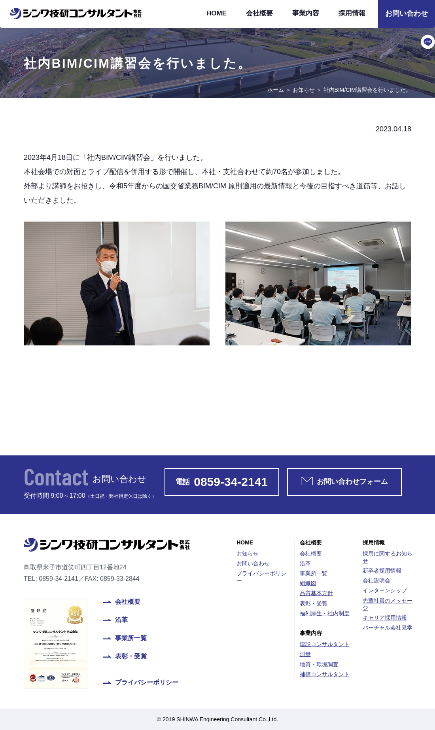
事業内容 (305, 13)
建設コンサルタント (325, 644)
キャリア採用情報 (385, 617)
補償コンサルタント (325, 674)
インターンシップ (385, 590)
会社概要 (259, 13)
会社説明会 (376, 580)
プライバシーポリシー (146, 682)
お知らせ (304, 90)
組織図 (308, 583)
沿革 (121, 620)
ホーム (275, 90)
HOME (216, 13)
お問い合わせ (406, 13)
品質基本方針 (316, 593)
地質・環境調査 (319, 664)
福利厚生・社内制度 (325, 613)
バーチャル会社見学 (387, 627)
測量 (305, 654)
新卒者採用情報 (382, 570)
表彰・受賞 (131, 656)
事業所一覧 (131, 638)
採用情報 (352, 13)
